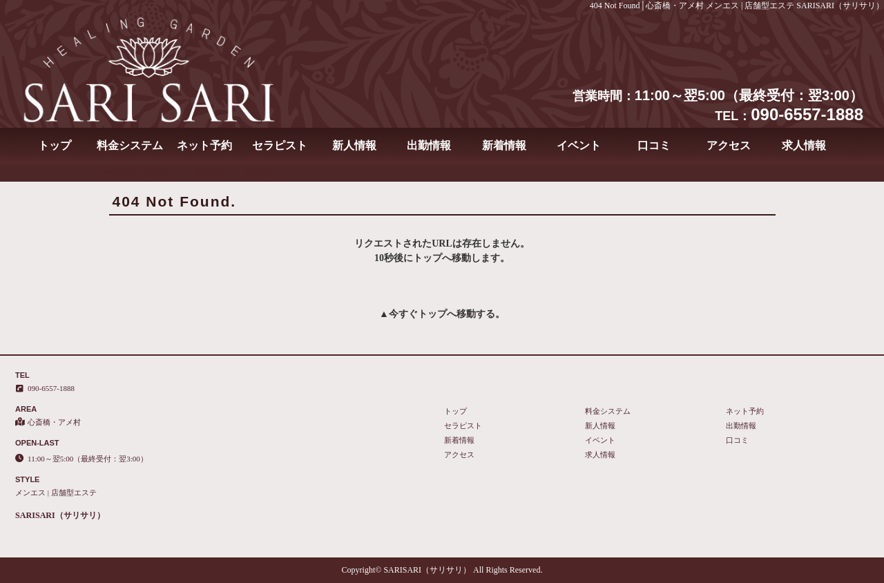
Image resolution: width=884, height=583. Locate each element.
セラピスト (279, 145)
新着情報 (504, 145)
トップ (54, 145)
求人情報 (804, 145)
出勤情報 (429, 145)
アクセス (729, 145)
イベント (579, 145)
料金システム (130, 145)
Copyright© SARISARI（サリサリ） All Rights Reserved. (442, 570)
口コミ (654, 145)
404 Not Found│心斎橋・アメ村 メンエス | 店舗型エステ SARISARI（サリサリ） (737, 5)
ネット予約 (204, 145)
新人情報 (354, 145)
